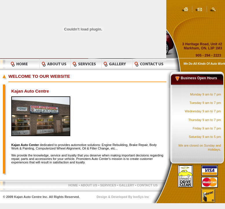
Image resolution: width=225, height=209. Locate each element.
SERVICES (108, 185)
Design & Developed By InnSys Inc (123, 197)
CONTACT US (147, 185)
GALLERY (127, 185)
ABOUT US (89, 185)
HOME (73, 185)
